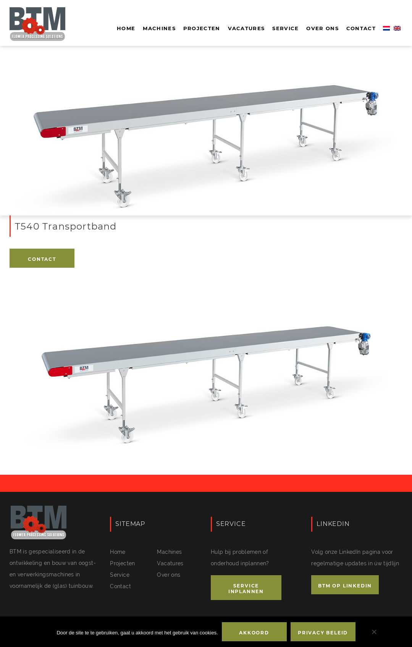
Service (285, 28)
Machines (159, 28)
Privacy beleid (323, 633)
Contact (361, 28)
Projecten (201, 28)
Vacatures (246, 28)
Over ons (322, 28)
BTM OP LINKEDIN (345, 586)
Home (126, 28)
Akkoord (254, 633)
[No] (373, 632)
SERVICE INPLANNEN (246, 588)
